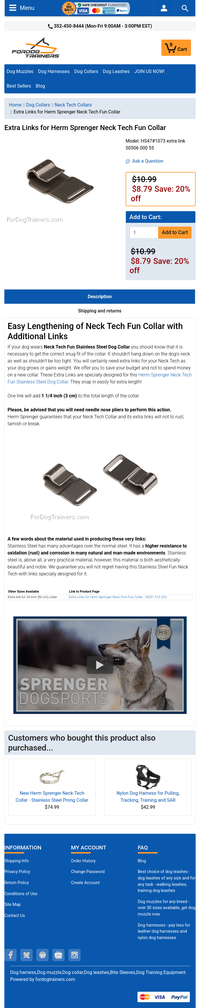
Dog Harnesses (54, 71)
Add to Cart (175, 232)
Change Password (88, 871)
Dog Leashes (116, 71)
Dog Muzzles (20, 71)
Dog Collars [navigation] (38, 105)
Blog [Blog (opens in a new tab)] (40, 86)
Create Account (85, 882)
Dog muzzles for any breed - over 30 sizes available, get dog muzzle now (167, 908)
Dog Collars (86, 71)
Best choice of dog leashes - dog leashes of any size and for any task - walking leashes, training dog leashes (167, 881)
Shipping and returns (100, 311)
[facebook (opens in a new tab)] (10, 955)
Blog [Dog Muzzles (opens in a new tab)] (142, 860)
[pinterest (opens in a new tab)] (42, 955)
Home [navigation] (15, 105)
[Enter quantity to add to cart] (144, 233)
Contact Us (14, 915)
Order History (83, 860)
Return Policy (16, 882)
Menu (21, 8)
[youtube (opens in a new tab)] (58, 955)
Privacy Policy (17, 871)
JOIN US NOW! (149, 71)
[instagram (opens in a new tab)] (74, 955)
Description (100, 296)
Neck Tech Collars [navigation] (73, 105)
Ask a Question (144, 161)
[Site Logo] (36, 47)
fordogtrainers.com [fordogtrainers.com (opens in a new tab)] (55, 979)
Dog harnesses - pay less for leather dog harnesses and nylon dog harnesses (164, 931)
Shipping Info (16, 860)
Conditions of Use (21, 893)
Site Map (12, 904)
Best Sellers (19, 86)
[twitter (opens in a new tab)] (26, 955)
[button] (100, 665)
